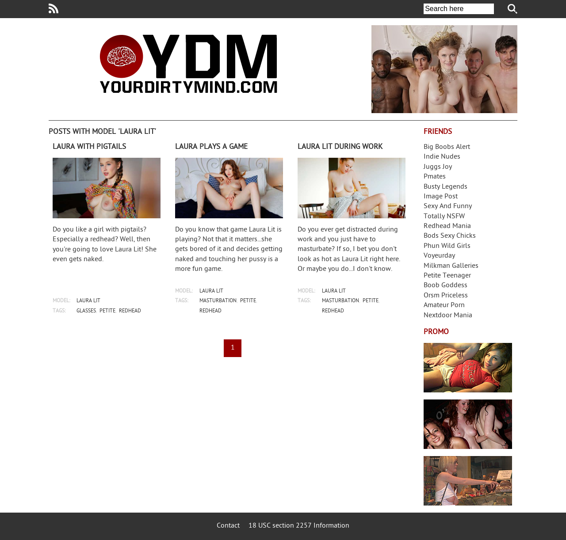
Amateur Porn (444, 305)
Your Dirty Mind (188, 63)
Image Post (441, 197)
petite (107, 311)
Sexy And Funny (448, 206)
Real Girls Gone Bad (468, 424)
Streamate (468, 367)
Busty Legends (445, 187)
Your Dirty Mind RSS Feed (53, 8)
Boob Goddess (445, 285)
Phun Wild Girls (447, 246)
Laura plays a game (211, 147)
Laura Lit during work (340, 147)
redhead (130, 311)
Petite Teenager (447, 276)
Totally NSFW (444, 216)
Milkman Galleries (451, 266)
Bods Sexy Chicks (450, 236)
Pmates (435, 177)
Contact (228, 526)
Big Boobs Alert (447, 147)
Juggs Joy (438, 167)
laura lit (88, 301)
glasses (86, 311)
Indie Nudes (442, 157)
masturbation (218, 301)
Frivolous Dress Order (468, 481)
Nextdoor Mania (448, 315)
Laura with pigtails (89, 147)
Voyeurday (439, 256)
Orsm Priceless (446, 295)
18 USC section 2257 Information (299, 526)
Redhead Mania (447, 226)
